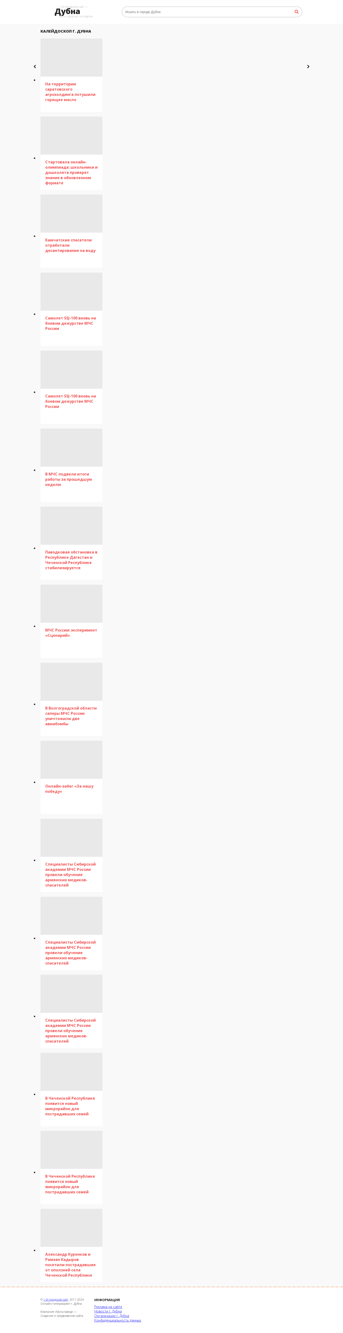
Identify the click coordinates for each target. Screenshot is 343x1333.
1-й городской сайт (55, 1300)
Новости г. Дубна (108, 1311)
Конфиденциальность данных (117, 1320)
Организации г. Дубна (111, 1315)
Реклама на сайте (108, 1306)
